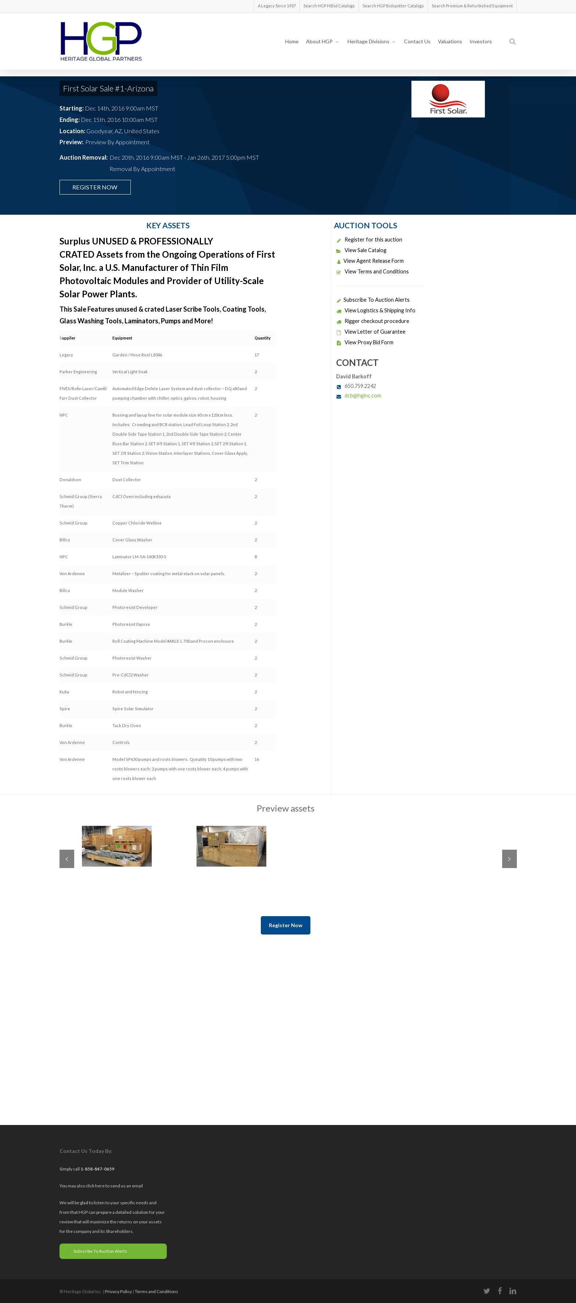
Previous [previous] (67, 859)
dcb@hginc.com (363, 395)
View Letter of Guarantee (371, 332)
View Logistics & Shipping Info (375, 310)
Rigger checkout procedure (372, 321)
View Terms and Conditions (372, 271)
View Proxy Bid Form (364, 342)
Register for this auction (369, 239)
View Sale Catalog (361, 250)
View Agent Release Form (370, 261)
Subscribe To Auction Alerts (373, 300)
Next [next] (509, 859)
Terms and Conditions (156, 1291)
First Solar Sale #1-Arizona (108, 88)
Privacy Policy (118, 1291)
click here (95, 1185)
